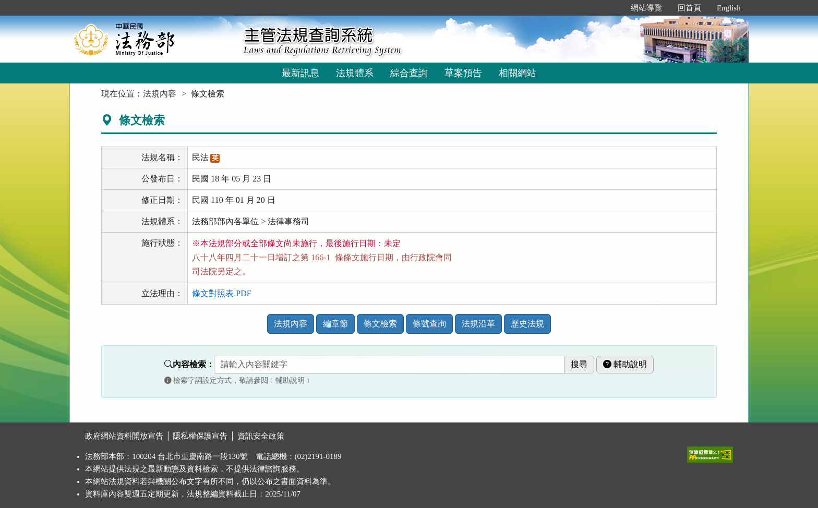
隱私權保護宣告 (200, 436)
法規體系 (355, 73)
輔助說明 (625, 364)
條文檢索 (380, 323)
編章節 (335, 323)
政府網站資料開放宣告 (124, 436)
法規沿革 (478, 323)
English (729, 8)
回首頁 (689, 8)
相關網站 (517, 73)
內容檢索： (189, 364)
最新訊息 (300, 73)
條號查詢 (429, 323)
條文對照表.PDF (221, 293)
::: (611, 8)
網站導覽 (646, 8)
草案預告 (463, 73)
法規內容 (159, 93)
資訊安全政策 (260, 436)
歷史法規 (527, 323)
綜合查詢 (409, 73)
